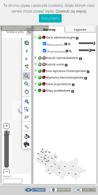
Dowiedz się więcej (71, 11)
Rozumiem (50, 18)
